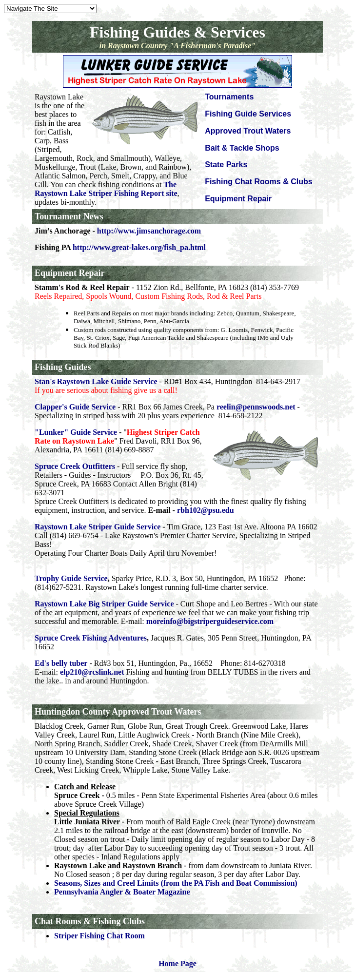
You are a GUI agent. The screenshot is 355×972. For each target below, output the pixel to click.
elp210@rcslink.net (92, 672)
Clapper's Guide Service (75, 407)
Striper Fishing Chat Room (99, 936)
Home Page (177, 963)
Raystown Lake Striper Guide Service (97, 527)
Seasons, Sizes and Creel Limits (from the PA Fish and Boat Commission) (175, 883)
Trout (161, 712)
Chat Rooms (58, 921)
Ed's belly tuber (61, 663)
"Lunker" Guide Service (76, 432)
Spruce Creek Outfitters (75, 466)
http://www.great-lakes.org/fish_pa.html (139, 247)
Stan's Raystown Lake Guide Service (96, 381)
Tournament (58, 216)
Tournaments (229, 97)
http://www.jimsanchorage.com (149, 231)
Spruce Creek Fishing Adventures (91, 638)
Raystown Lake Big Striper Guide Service (104, 604)
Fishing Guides (63, 367)
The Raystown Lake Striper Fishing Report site (106, 188)
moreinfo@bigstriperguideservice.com (210, 621)
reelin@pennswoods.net (256, 407)
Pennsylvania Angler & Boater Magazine (122, 892)
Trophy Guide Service (71, 578)
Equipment (56, 273)
